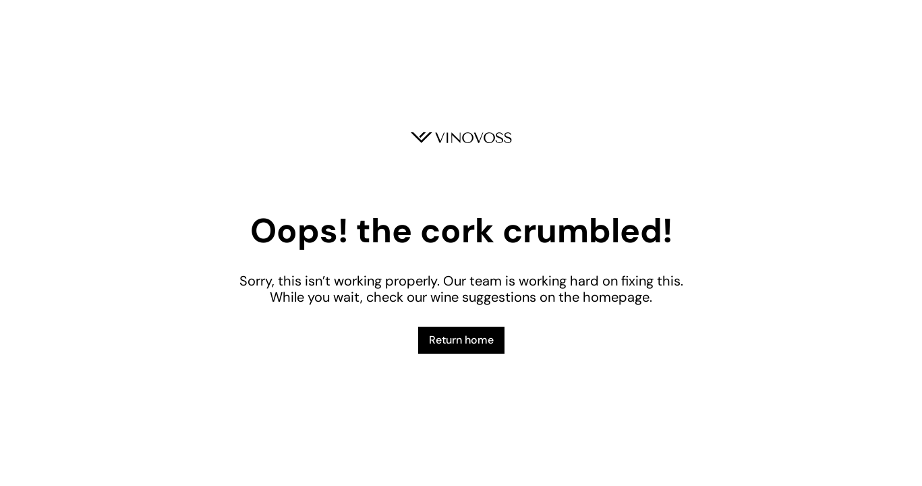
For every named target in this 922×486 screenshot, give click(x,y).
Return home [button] (461, 340)
